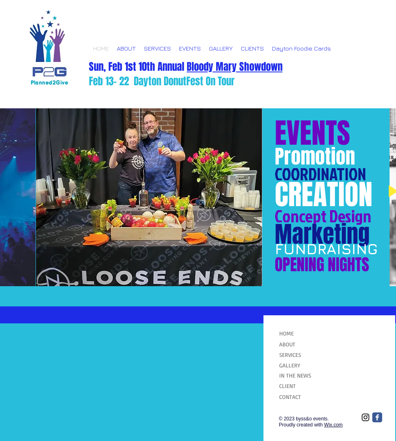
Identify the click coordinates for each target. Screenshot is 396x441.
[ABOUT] (299, 344)
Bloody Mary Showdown (234, 66)
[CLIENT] (299, 386)
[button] (149, 197)
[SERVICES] (299, 355)
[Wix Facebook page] (377, 417)
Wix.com (333, 425)
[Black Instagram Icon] (365, 417)
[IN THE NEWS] (299, 375)
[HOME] (298, 333)
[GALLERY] (299, 365)
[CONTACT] (299, 397)
